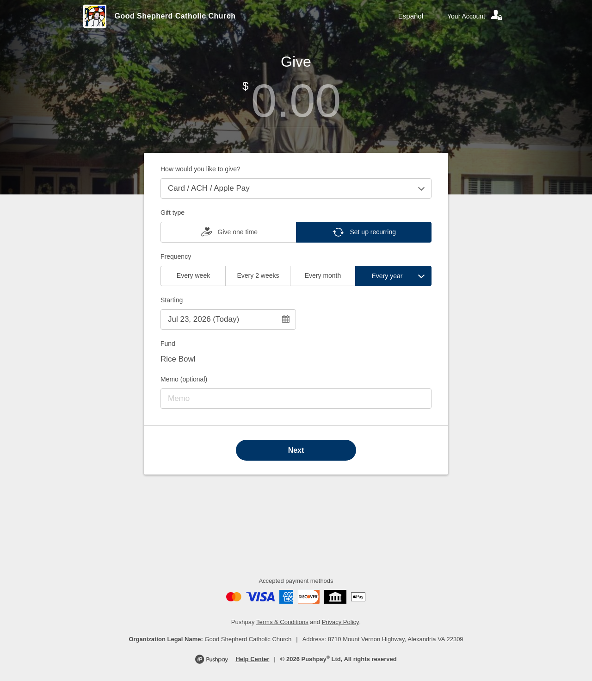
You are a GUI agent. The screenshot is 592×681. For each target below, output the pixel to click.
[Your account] (475, 16)
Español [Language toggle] (410, 16)
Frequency (175, 256)
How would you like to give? (200, 169)
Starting (171, 300)
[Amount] (296, 100)
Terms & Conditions (282, 622)
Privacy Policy (340, 622)
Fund (167, 343)
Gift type (172, 212)
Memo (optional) (183, 379)
